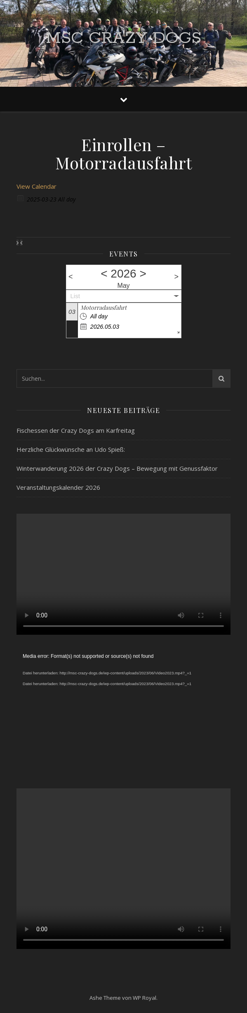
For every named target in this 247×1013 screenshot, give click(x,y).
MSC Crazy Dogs (123, 38)
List (75, 295)
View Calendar (36, 186)
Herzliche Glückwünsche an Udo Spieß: (70, 449)
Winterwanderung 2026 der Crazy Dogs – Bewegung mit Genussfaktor (117, 468)
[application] (123, 711)
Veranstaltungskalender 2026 (58, 487)
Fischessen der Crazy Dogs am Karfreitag (75, 430)
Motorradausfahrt (103, 307)
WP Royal (144, 997)
